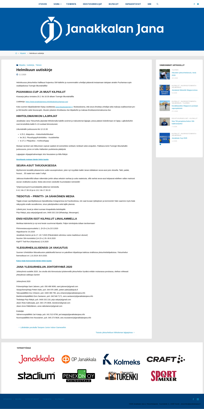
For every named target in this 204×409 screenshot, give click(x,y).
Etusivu (8, 399)
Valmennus (176, 87)
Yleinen (39, 65)
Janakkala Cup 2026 (180, 139)
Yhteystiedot (32, 399)
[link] (157, 4)
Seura (18, 399)
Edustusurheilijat (180, 119)
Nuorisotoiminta (188, 85)
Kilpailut (23, 53)
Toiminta (47, 399)
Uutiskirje (30, 65)
